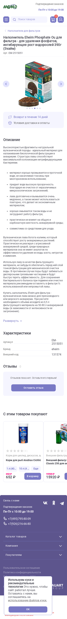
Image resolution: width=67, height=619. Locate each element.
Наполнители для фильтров (22, 30)
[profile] (61, 19)
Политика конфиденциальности (22, 572)
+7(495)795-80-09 (19, 518)
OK (28, 609)
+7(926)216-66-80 (19, 524)
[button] (6, 84)
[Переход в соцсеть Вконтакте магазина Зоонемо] (45, 503)
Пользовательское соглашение (21, 567)
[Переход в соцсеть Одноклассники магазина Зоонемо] (54, 503)
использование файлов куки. (27, 600)
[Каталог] (6, 19)
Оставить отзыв (33, 387)
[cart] (53, 19)
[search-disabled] (14, 19)
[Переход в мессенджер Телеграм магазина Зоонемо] (62, 503)
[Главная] (10, 7)
